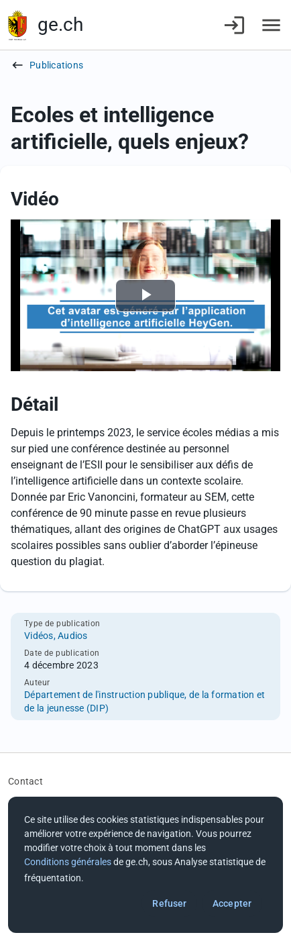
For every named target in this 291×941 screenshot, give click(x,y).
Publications (56, 65)
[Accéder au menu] (271, 25)
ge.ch (60, 24)
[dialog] (145, 865)
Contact (25, 781)
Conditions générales (67, 861)
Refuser (169, 903)
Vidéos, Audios (56, 635)
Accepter (232, 903)
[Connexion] (234, 25)
